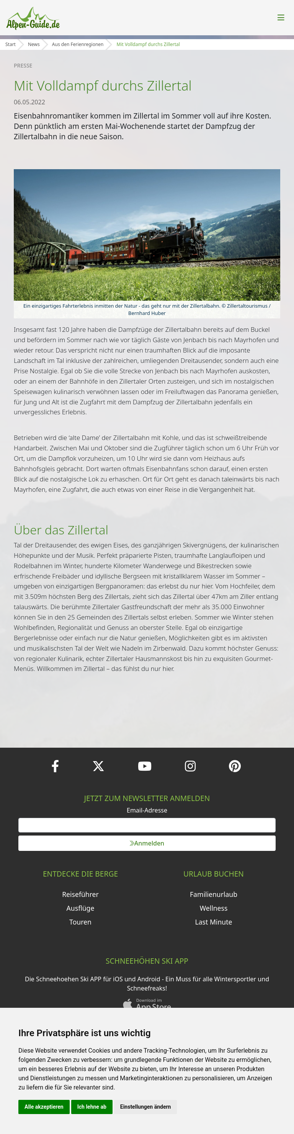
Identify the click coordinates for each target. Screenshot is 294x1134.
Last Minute (213, 921)
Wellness (214, 908)
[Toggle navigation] (281, 17)
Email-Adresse (147, 810)
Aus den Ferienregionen (78, 44)
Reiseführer (80, 894)
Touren (80, 921)
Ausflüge (81, 908)
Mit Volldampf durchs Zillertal (148, 44)
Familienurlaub (213, 894)
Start (10, 44)
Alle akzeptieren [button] (44, 1107)
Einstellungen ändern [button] (145, 1107)
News (34, 44)
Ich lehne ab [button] (91, 1107)
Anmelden (147, 843)
